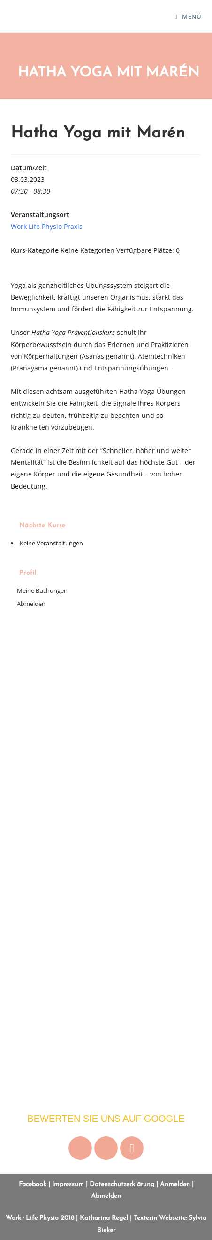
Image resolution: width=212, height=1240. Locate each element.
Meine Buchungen (42, 590)
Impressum (68, 1184)
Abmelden (31, 603)
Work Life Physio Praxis (47, 226)
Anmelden (175, 1184)
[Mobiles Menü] (188, 16)
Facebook (32, 1184)
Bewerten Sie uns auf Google (105, 1118)
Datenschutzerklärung (122, 1184)
